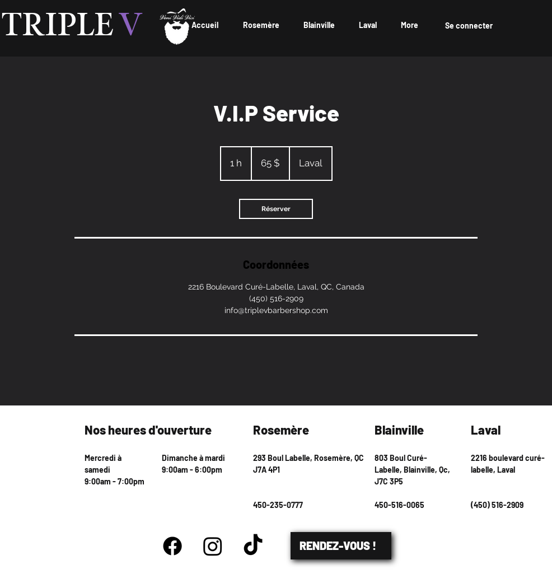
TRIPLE (72, 26)
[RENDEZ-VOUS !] (341, 545)
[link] (276, 209)
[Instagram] (212, 546)
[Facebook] (172, 546)
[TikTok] (253, 546)
